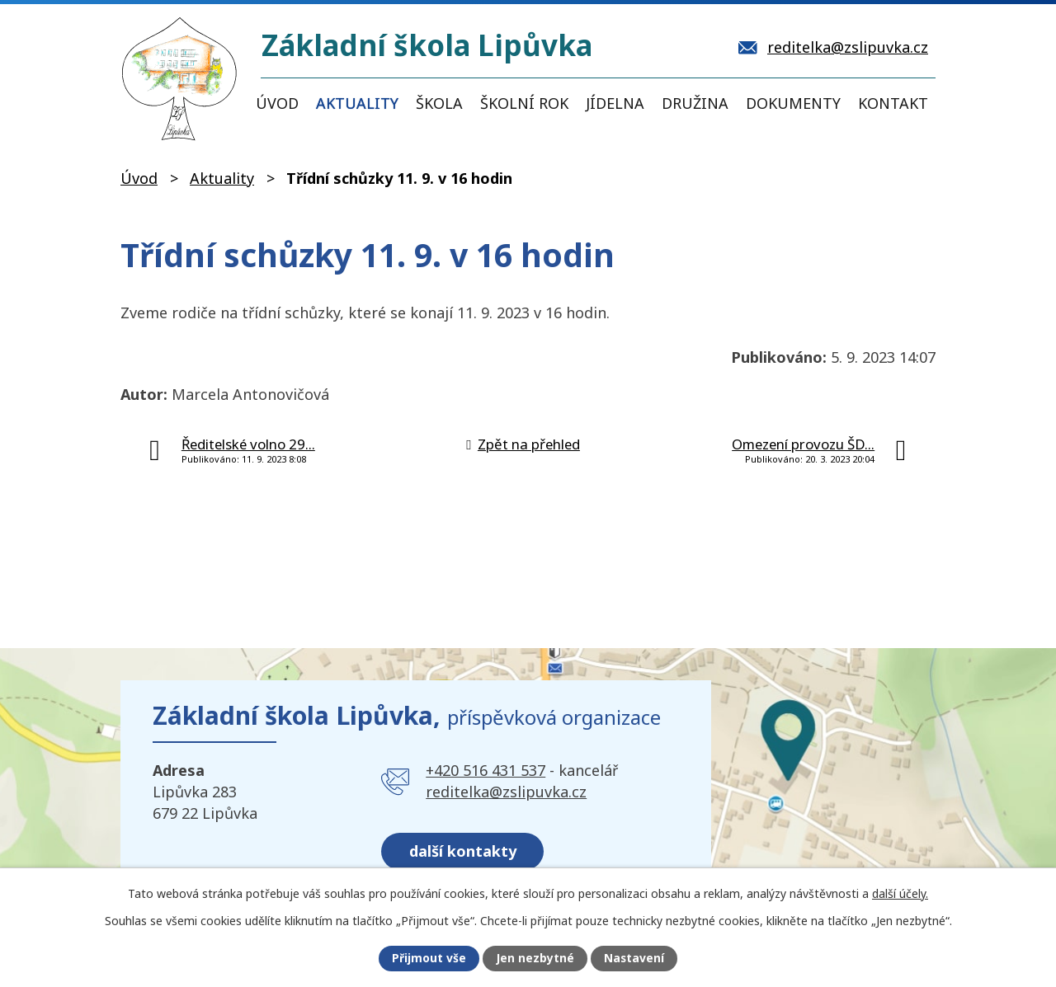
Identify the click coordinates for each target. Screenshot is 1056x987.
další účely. (900, 892)
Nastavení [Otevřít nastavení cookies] (634, 958)
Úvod (277, 103)
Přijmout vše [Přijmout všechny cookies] (428, 958)
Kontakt (893, 103)
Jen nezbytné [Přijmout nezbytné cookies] (535, 958)
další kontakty (463, 849)
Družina (695, 103)
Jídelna (615, 103)
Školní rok (524, 103)
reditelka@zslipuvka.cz (506, 791)
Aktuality (357, 103)
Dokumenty (793, 103)
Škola (439, 103)
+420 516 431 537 (485, 770)
